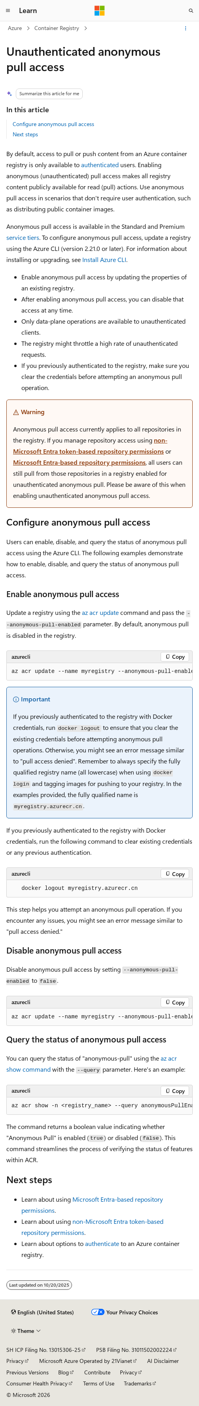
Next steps (25, 134)
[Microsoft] (100, 11)
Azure (15, 28)
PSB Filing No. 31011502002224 (134, 1349)
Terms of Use (98, 1383)
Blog (63, 1372)
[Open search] (191, 11)
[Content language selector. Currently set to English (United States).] (42, 1312)
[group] (99, 671)
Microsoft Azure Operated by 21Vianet (85, 1361)
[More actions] (186, 28)
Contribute (97, 1372)
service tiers (22, 237)
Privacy (15, 1361)
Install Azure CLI (104, 259)
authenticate (102, 1243)
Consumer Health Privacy (37, 1383)
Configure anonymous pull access (53, 124)
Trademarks (138, 1383)
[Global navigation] (8, 11)
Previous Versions (27, 1372)
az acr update (100, 612)
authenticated (100, 164)
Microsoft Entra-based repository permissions (79, 462)
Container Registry (56, 28)
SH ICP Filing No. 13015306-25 (43, 1349)
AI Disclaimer (163, 1361)
